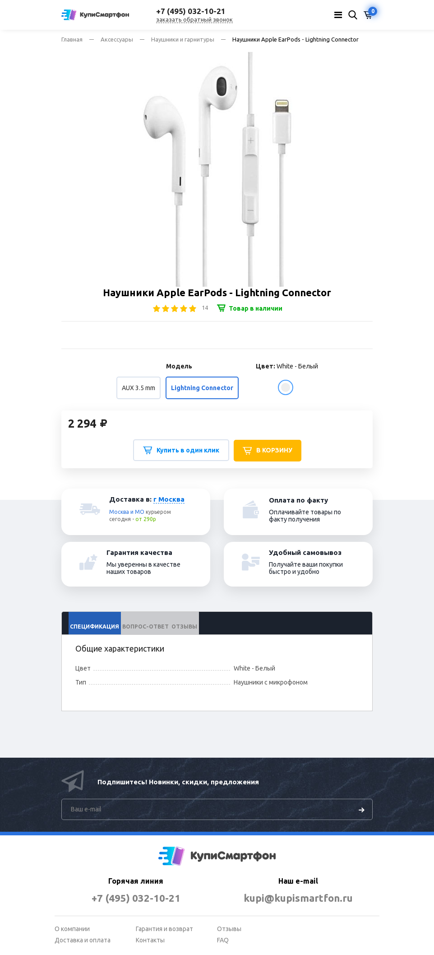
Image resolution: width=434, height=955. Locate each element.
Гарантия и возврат (164, 928)
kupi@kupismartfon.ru (298, 898)
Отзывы (229, 928)
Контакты (150, 940)
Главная (72, 39)
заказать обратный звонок (194, 19)
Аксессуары (117, 39)
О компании (72, 928)
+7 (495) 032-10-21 (136, 898)
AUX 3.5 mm (138, 387)
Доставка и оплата (83, 940)
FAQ (223, 940)
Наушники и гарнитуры (182, 39)
